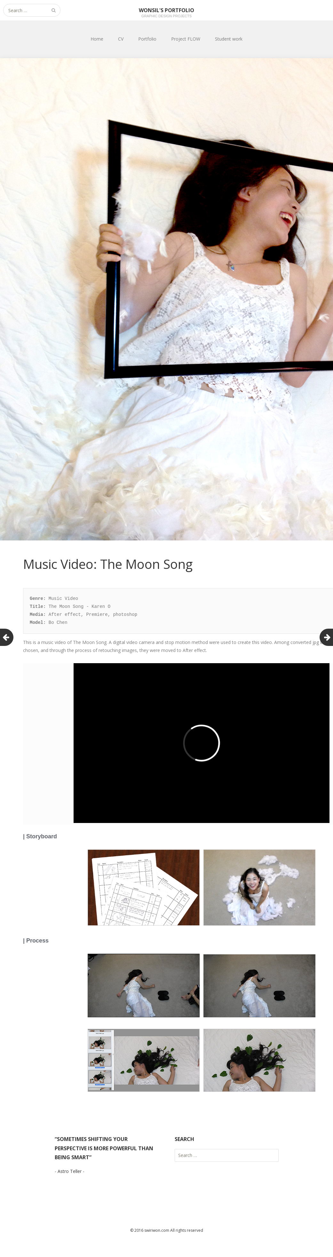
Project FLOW (185, 39)
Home (97, 39)
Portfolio (147, 39)
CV (120, 39)
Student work (228, 39)
